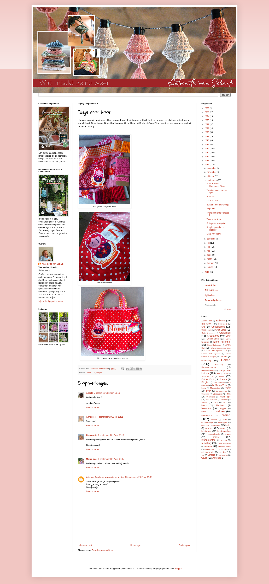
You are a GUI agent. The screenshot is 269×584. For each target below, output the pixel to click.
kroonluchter (208, 440)
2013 (207, 160)
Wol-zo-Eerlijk (211, 400)
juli (208, 243)
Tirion (228, 394)
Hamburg (219, 364)
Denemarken (213, 339)
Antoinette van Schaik (52, 264)
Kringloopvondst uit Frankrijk (215, 228)
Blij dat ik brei (212, 290)
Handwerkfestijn (208, 370)
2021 (207, 128)
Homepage (135, 545)
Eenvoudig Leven (213, 300)
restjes (99, 373)
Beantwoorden (92, 407)
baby (216, 402)
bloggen (223, 408)
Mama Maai (91, 459)
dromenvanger (207, 422)
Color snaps (206, 330)
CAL (203, 327)
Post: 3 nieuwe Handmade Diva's (216, 184)
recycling (206, 443)
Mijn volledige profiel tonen (50, 301)
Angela (89, 393)
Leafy (203, 388)
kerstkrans (206, 431)
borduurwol (206, 415)
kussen (224, 440)
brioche (214, 419)
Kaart (222, 376)
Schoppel (205, 394)
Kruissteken (220, 382)
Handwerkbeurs (208, 367)
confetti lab (210, 285)
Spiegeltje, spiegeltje (216, 223)
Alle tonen (227, 309)
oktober (210, 176)
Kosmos (223, 379)
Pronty (228, 388)
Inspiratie (211, 209)
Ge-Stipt (223, 356)
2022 (207, 124)
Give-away (206, 360)
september (212, 180)
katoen (223, 428)
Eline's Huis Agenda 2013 (221, 348)
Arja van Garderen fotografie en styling (105, 477)
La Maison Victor (219, 385)
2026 (207, 108)
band (225, 402)
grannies (216, 425)
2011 (207, 272)
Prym (208, 391)
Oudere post (184, 545)
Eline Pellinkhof (222, 341)
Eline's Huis (90, 373)
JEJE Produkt (207, 376)
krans (216, 437)
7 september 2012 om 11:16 (107, 393)
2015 (207, 152)
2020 (207, 132)
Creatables (213, 335)
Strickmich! (210, 305)
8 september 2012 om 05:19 (111, 435)
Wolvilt (204, 402)
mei (209, 251)
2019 (207, 136)
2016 (207, 148)
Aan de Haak (206, 321)
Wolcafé (224, 400)
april (209, 255)
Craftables (225, 332)
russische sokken (224, 443)
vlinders (211, 455)
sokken (208, 446)
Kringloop (205, 382)
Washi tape (225, 397)
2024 (207, 116)
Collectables (218, 326)
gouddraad (205, 425)
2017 (207, 144)
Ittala (226, 373)
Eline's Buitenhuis (214, 345)
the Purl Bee (223, 449)
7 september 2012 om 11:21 (110, 417)
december (212, 168)
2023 (207, 120)
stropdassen (209, 449)
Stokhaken (217, 394)
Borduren (211, 196)
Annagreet (91, 417)
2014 (207, 156)
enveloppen (222, 422)
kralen (228, 434)
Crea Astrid (91, 435)
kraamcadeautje (213, 434)
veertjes (222, 452)
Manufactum (215, 388)
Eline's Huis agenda (210, 354)
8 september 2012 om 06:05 (111, 459)
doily (225, 419)
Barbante (220, 320)
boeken (204, 411)
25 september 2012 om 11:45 (138, 477)
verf (202, 455)
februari (211, 263)
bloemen (206, 408)
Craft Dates (220, 330)
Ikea (218, 373)
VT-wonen (210, 397)
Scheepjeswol (221, 391)
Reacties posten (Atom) (102, 550)
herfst (228, 425)
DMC (228, 336)
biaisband (220, 405)
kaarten (209, 428)
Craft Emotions (207, 333)
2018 (207, 140)
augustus (211, 239)
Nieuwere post (85, 545)
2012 (207, 164)
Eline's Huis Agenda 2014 (215, 351)
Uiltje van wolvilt (214, 234)
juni (209, 247)
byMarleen (210, 295)
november (212, 172)
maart (210, 259)
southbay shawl (224, 446)
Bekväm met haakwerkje (218, 205)
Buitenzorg (222, 324)
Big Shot (206, 323)
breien (226, 415)
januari (210, 267)
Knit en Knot (207, 379)
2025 (207, 112)
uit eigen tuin (207, 452)
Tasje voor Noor (214, 219)
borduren (220, 411)
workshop (216, 458)
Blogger (178, 568)
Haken (226, 360)
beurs (204, 405)
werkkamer (223, 455)
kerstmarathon (224, 431)
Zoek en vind (212, 200)
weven (204, 458)
